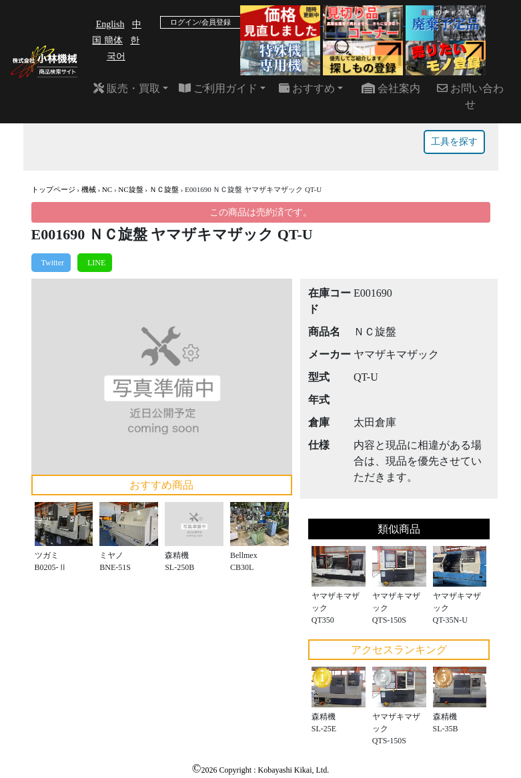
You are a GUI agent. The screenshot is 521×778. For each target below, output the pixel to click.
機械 (88, 189)
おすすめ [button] (307, 88)
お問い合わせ (470, 96)
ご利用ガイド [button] (218, 88)
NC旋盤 (130, 189)
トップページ (53, 189)
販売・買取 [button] (126, 88)
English (110, 24)
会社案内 (391, 88)
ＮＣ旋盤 (164, 189)
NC (107, 189)
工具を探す (454, 142)
